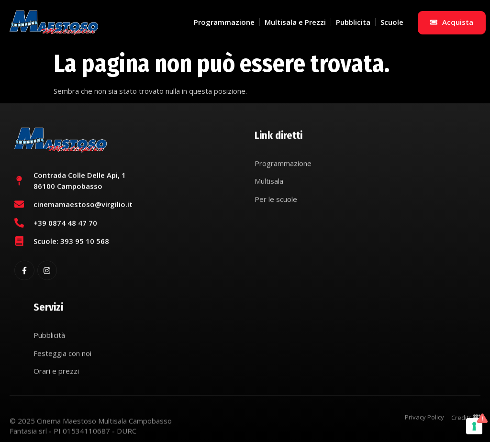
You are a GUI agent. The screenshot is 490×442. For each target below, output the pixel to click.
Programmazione (224, 22)
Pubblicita (353, 22)
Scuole (391, 22)
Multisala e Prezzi (295, 22)
